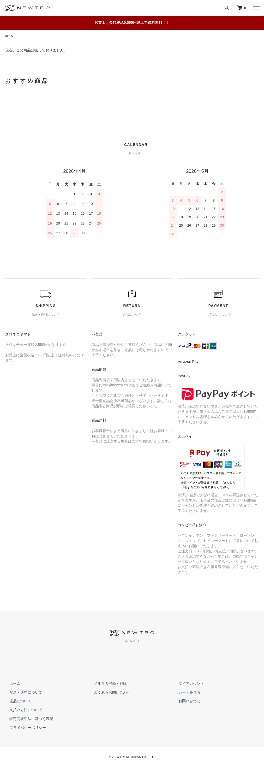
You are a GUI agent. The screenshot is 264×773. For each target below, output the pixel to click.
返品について (16, 702)
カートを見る (185, 693)
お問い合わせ (185, 702)
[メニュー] (256, 8)
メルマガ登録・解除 (106, 684)
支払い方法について (21, 711)
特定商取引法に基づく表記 (27, 719)
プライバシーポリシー (23, 728)
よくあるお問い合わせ (108, 693)
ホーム (10, 36)
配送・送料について (21, 693)
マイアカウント (187, 684)
